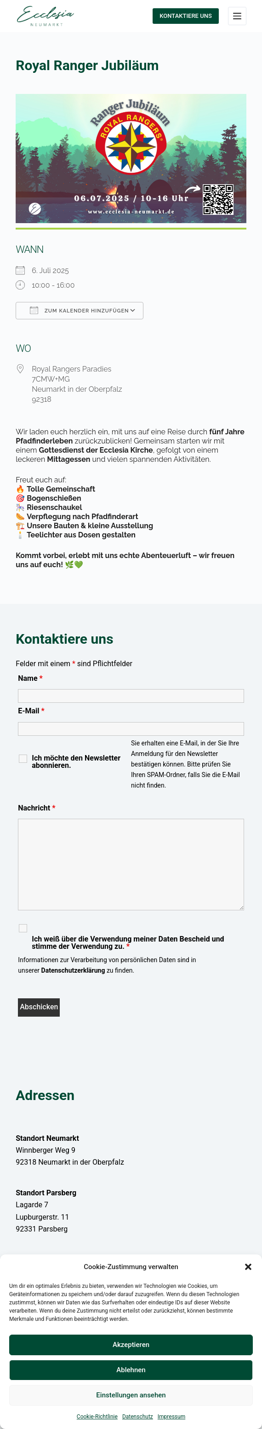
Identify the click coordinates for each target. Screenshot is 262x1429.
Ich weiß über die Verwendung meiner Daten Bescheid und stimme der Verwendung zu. (128, 943)
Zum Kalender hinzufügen (79, 310)
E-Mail (31, 710)
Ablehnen (130, 1370)
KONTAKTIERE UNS (185, 15)
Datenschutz (137, 1416)
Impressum (171, 1416)
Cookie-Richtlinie (97, 1416)
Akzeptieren (131, 1345)
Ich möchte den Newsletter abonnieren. (76, 762)
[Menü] (237, 16)
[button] (248, 1266)
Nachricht (36, 808)
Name (30, 678)
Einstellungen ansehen (130, 1395)
